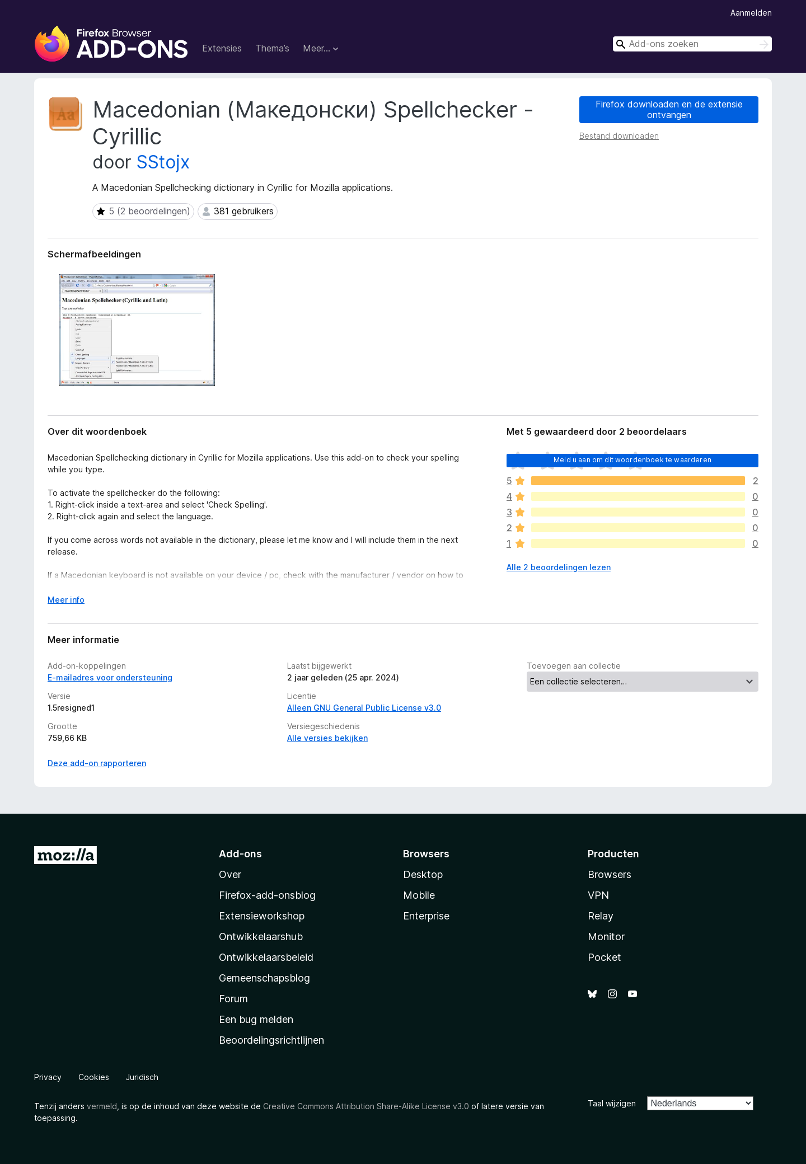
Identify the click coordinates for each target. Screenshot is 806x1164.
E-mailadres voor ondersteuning (110, 677)
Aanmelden (751, 12)
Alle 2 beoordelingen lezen (559, 567)
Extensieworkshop (261, 916)
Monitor (606, 936)
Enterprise (426, 916)
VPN (598, 895)
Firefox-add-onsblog (267, 895)
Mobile (419, 895)
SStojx (163, 162)
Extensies (222, 48)
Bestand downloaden (619, 135)
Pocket (604, 957)
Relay (600, 916)
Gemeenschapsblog (264, 978)
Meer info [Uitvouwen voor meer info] (66, 599)
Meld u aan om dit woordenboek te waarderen (632, 460)
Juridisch (142, 1077)
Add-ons (240, 854)
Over (230, 874)
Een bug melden (256, 1019)
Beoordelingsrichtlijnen (271, 1040)
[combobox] (692, 43)
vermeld (102, 1106)
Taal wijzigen (612, 1103)
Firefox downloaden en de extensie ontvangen (669, 109)
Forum (233, 999)
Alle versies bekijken (327, 738)
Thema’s (272, 48)
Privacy (48, 1077)
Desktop (423, 874)
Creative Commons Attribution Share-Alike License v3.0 (366, 1106)
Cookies (93, 1077)
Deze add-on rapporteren (97, 763)
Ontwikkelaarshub (261, 936)
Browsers (609, 874)
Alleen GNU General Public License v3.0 (364, 707)
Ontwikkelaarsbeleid (266, 957)
